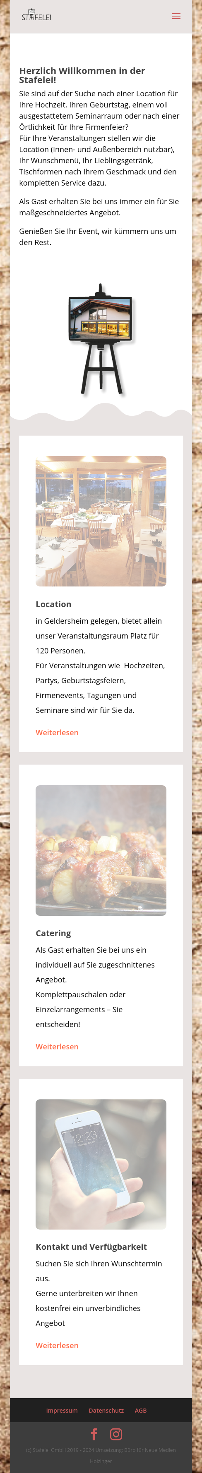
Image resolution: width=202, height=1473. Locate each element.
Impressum (61, 1410)
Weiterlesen (57, 732)
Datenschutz (106, 1410)
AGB (141, 1410)
